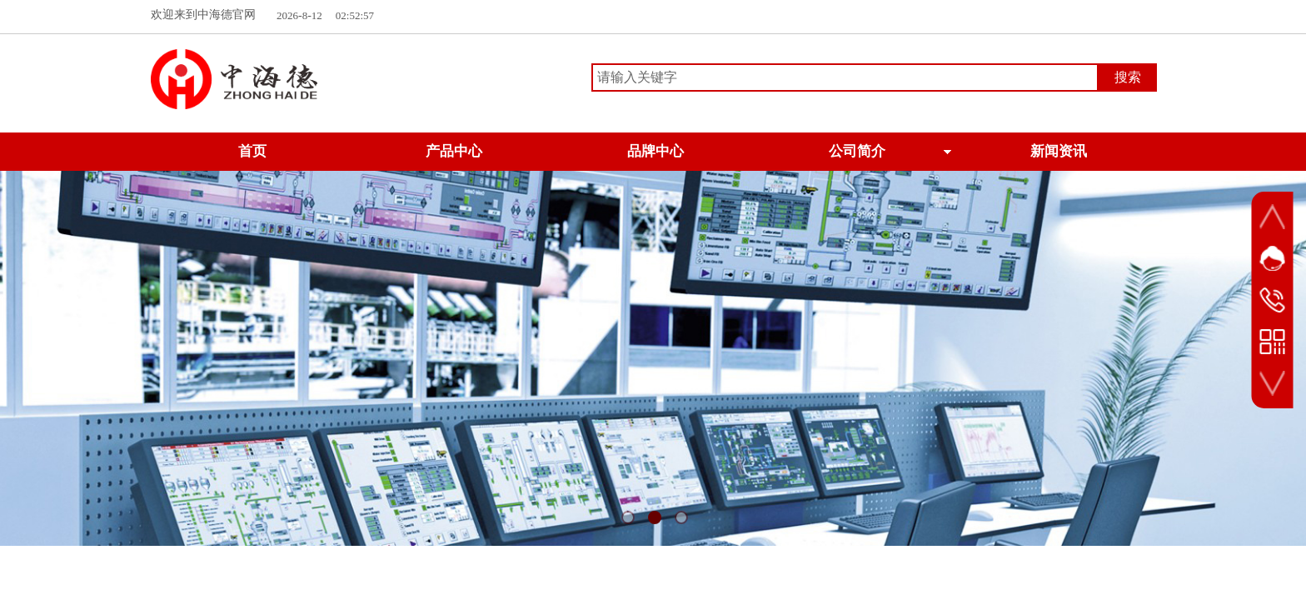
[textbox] (845, 77)
